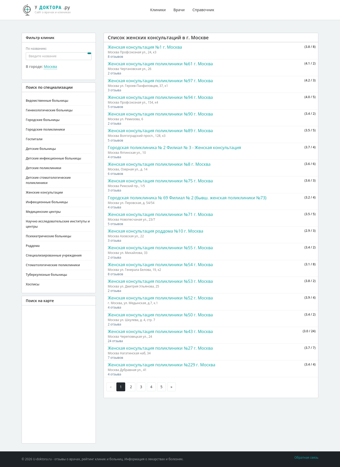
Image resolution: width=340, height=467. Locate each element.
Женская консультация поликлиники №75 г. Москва (160, 181)
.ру (49, 9)
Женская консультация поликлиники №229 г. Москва (161, 365)
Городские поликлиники (45, 129)
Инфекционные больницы (47, 202)
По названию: (36, 48)
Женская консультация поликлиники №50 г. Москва (160, 315)
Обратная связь (306, 457)
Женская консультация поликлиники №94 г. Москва (160, 97)
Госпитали (34, 139)
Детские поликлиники (43, 168)
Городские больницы (43, 120)
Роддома (33, 246)
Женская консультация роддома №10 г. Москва (155, 231)
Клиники (158, 9)
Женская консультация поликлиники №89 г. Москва (160, 130)
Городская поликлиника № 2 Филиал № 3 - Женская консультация (174, 147)
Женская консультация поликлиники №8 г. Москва (159, 164)
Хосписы (32, 284)
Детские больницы (41, 148)
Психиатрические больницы (48, 236)
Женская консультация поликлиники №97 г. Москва (160, 81)
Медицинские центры (43, 211)
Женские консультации (44, 192)
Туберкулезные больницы (46, 274)
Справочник (203, 9)
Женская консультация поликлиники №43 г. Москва (160, 331)
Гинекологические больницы (49, 110)
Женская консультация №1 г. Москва (145, 47)
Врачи (179, 9)
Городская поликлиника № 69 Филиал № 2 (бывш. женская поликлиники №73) (187, 198)
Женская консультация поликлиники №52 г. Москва (160, 298)
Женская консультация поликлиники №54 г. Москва (160, 264)
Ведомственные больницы (47, 100)
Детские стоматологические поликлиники (48, 180)
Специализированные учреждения (53, 255)
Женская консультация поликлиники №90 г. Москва (160, 114)
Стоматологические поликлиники (53, 265)
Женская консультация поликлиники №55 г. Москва (160, 248)
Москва (50, 66)
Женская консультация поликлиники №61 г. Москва (160, 64)
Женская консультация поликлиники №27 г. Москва (160, 348)
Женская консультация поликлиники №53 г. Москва (160, 281)
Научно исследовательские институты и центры (58, 224)
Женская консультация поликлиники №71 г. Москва (160, 214)
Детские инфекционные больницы (53, 158)
